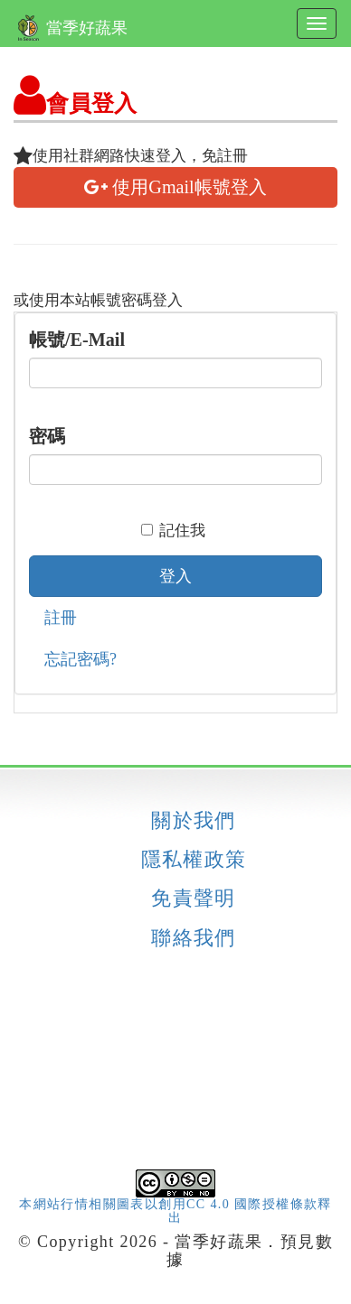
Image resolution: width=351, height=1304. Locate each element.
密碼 (47, 436)
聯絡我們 (193, 938)
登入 (175, 576)
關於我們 (193, 821)
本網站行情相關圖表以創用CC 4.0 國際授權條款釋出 (175, 1200)
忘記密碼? (80, 659)
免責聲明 (193, 898)
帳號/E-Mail (77, 339)
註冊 (60, 618)
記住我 (173, 530)
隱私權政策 (194, 860)
